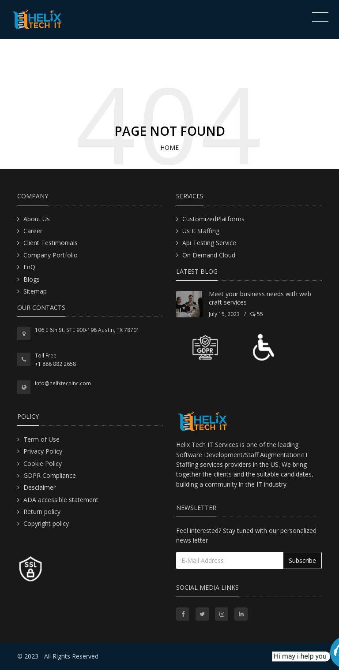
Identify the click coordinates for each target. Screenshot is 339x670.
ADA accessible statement (60, 499)
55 (256, 314)
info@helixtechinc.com (63, 383)
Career (32, 231)
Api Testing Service (209, 242)
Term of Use (41, 439)
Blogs (31, 279)
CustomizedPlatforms (213, 219)
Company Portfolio (50, 255)
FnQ (29, 267)
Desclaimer (39, 487)
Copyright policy (46, 523)
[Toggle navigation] (318, 18)
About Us (36, 219)
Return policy (41, 511)
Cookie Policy (42, 463)
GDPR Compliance (49, 475)
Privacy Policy (42, 451)
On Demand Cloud (208, 255)
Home (169, 147)
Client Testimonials (50, 242)
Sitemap (35, 291)
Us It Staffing (200, 231)
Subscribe (302, 560)
